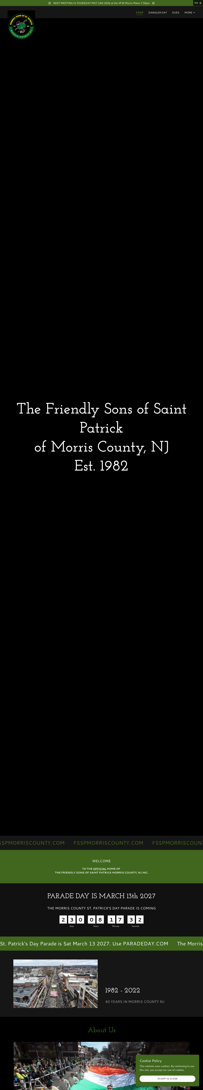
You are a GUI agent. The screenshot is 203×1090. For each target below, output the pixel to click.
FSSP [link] (139, 12)
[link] (21, 11)
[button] (189, 12)
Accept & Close (167, 1078)
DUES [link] (175, 12)
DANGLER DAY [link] (157, 12)
